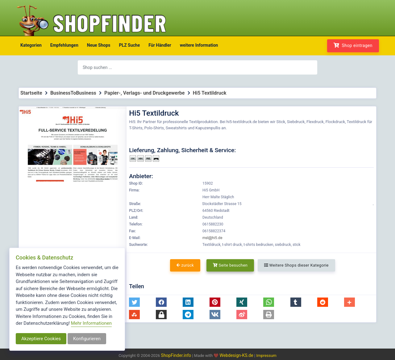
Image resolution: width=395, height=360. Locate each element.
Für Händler (159, 45)
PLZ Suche (129, 45)
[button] (134, 302)
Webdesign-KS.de (237, 355)
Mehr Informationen (91, 323)
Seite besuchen (230, 265)
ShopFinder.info (176, 355)
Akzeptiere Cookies (41, 338)
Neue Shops (98, 45)
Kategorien (31, 45)
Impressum (266, 355)
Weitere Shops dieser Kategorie (296, 265)
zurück (185, 265)
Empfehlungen (64, 45)
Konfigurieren (87, 338)
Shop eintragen (353, 45)
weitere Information (199, 45)
